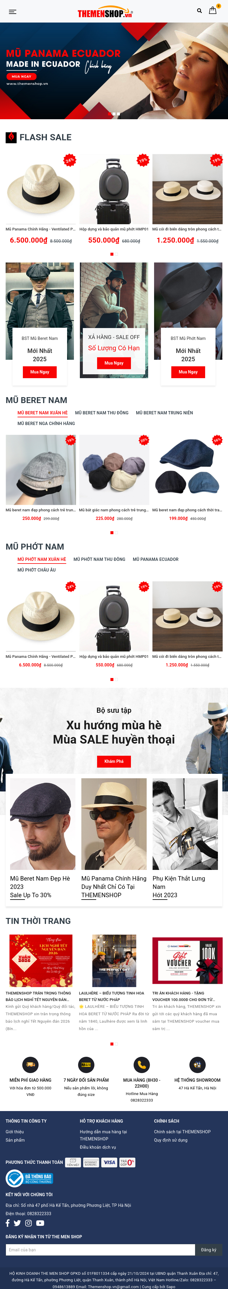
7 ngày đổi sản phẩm (86, 1080)
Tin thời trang (38, 921)
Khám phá (114, 761)
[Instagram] (28, 1223)
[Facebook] (8, 1223)
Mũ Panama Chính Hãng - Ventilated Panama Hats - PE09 (56, 229)
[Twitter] (17, 1223)
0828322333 (39, 1213)
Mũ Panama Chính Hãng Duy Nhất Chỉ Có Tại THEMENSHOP (114, 887)
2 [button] (114, 113)
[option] (114, 71)
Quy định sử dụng (171, 1140)
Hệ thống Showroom (198, 1080)
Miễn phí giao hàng (30, 1080)
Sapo (170, 1287)
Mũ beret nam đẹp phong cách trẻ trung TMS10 (47, 510)
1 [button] (109, 113)
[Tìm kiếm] (199, 12)
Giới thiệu (15, 1131)
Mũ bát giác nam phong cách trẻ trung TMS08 (119, 510)
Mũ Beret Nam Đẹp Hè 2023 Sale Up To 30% (40, 887)
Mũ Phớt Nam (35, 547)
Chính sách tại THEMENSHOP (182, 1131)
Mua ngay (39, 372)
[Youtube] (40, 1223)
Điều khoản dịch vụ (98, 1147)
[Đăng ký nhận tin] (114, 1250)
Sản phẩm (15, 1140)
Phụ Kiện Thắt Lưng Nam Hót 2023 (179, 887)
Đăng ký (208, 1249)
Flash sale (39, 137)
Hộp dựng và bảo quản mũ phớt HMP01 (114, 229)
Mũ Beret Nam (36, 400)
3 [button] (118, 113)
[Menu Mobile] (13, 11)
